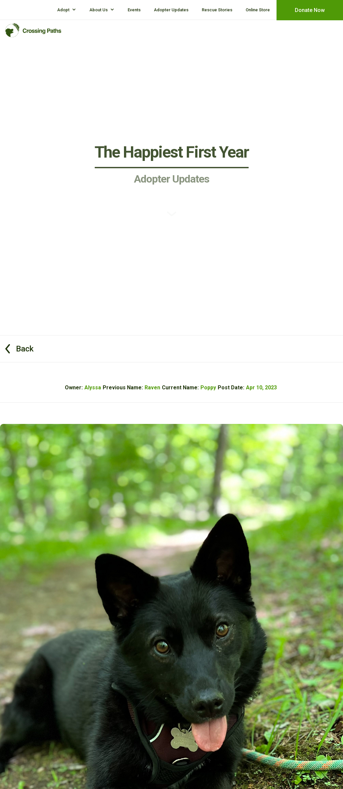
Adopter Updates (171, 9)
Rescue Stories (217, 9)
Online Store (258, 9)
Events (134, 9)
